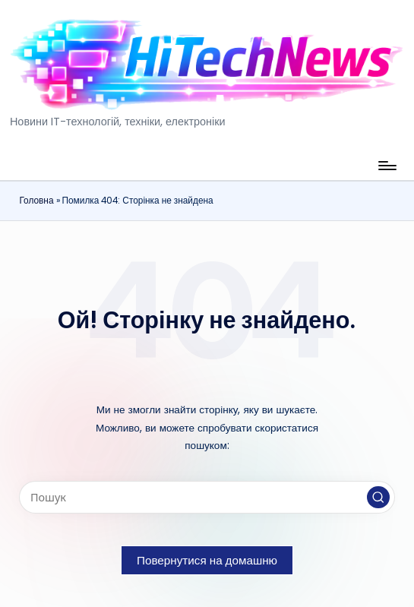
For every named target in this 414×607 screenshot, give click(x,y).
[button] (378, 497)
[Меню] (386, 165)
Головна (36, 200)
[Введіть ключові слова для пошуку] (206, 497)
